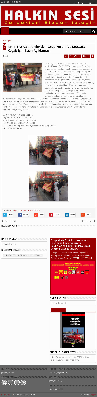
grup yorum (24, 210)
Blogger (93, 395)
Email (86, 56)
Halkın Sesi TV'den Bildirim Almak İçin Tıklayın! (23, 255)
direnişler (14, 210)
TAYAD (37, 210)
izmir (31, 210)
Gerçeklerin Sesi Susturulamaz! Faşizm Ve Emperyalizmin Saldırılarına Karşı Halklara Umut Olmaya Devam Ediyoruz (70, 244)
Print (77, 56)
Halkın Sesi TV (7, 395)
